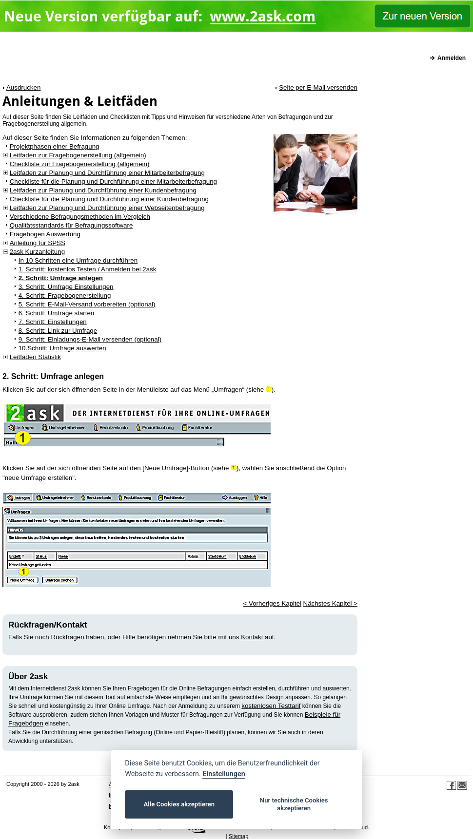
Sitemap (238, 836)
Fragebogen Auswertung (45, 234)
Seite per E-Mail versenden (318, 87)
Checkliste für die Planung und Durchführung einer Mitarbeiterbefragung (113, 181)
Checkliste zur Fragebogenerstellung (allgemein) (80, 164)
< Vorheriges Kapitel (272, 603)
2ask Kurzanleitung (37, 251)
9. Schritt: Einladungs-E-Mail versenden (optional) (90, 339)
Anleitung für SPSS (37, 243)
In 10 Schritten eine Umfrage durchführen (78, 260)
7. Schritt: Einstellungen (53, 321)
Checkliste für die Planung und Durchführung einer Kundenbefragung (109, 199)
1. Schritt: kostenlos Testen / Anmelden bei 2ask (88, 269)
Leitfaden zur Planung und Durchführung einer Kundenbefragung (103, 190)
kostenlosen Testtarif (270, 705)
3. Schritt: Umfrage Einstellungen (66, 286)
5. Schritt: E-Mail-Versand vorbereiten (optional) (87, 304)
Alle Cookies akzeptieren (179, 804)
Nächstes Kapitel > (330, 603)
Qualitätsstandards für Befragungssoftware (71, 225)
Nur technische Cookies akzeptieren (294, 804)
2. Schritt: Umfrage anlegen (61, 278)
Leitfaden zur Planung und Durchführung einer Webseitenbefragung (107, 207)
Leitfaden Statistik (35, 357)
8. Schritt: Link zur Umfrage (58, 330)
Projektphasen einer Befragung (54, 146)
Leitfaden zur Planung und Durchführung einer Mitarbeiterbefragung (107, 172)
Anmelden (451, 58)
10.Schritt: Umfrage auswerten (62, 348)
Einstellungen (223, 774)
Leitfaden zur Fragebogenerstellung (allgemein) (78, 155)
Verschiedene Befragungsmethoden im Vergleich (80, 216)
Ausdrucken (23, 87)
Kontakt (252, 637)
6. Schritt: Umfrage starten (57, 313)
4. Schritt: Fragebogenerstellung (65, 295)
